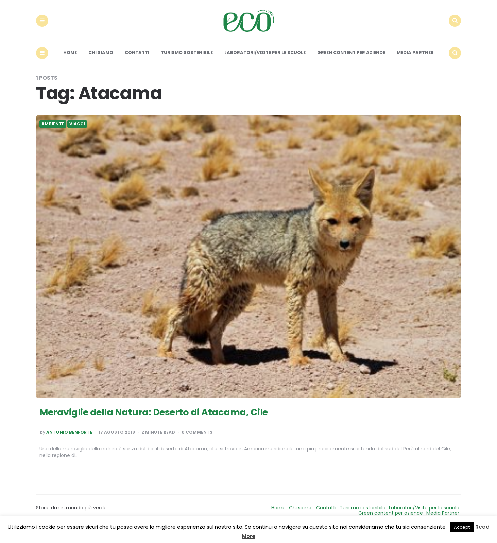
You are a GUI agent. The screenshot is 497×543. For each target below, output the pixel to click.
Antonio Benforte (69, 443)
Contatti (137, 63)
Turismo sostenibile (187, 63)
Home (70, 63)
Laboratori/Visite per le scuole (265, 63)
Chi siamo (100, 63)
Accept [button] (462, 527)
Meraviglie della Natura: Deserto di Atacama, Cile (173, 422)
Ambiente (52, 135)
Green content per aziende (351, 63)
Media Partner (415, 63)
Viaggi (77, 135)
